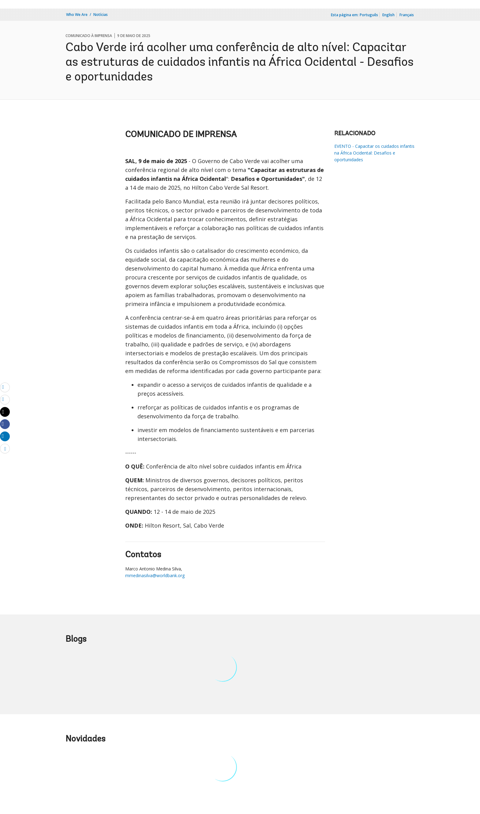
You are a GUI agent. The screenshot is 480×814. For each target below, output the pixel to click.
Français (406, 14)
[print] (4, 399)
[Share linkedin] (5, 436)
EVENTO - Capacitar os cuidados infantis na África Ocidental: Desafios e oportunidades (374, 152)
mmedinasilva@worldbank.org (155, 575)
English (388, 14)
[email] (4, 387)
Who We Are (77, 14)
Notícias (100, 14)
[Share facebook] (5, 423)
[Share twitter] (4, 411)
